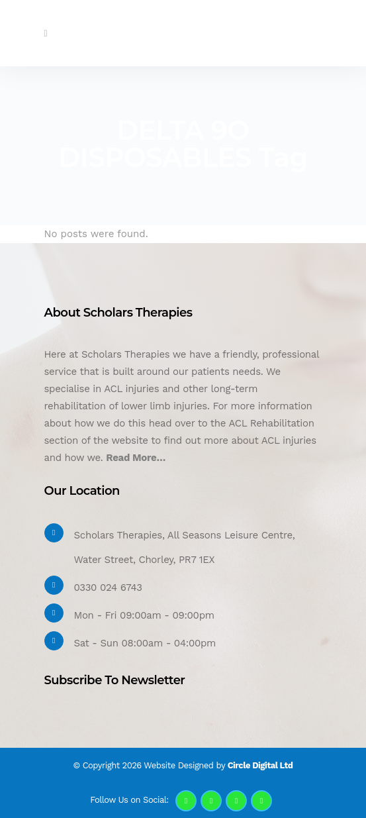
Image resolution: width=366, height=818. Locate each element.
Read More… (135, 458)
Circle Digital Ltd (260, 765)
